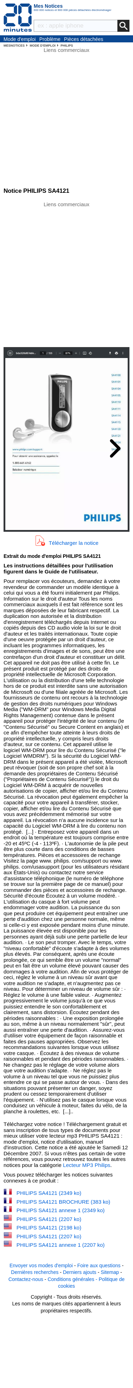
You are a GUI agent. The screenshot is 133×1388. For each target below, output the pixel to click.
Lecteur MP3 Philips (86, 1165)
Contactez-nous (26, 1279)
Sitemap (110, 1272)
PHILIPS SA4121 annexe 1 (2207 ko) (61, 1245)
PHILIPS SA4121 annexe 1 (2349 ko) (61, 1210)
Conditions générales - (73, 1279)
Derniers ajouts (79, 1272)
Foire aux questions (99, 1265)
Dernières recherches (35, 1272)
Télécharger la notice (73, 543)
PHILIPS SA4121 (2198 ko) (49, 1228)
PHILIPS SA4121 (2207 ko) (49, 1219)
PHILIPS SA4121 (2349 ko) (49, 1193)
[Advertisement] (66, 274)
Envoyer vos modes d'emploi (41, 1265)
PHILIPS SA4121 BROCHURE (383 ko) (63, 1202)
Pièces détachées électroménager (84, 39)
